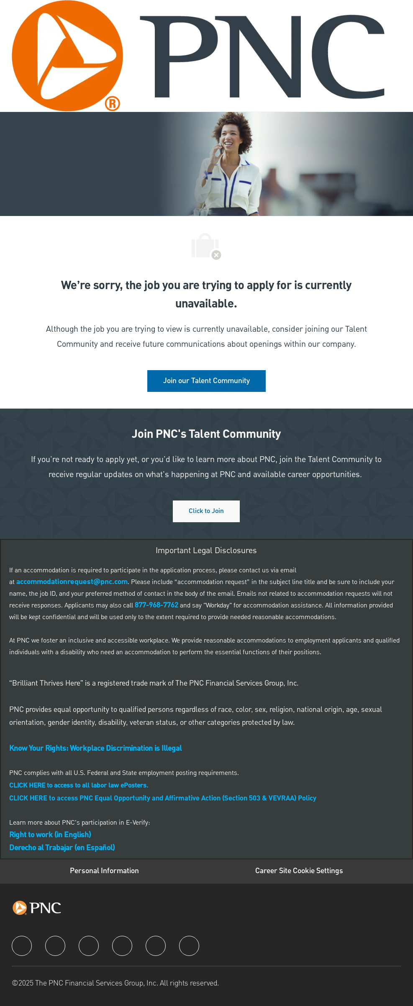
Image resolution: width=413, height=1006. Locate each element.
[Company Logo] (198, 55)
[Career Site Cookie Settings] (299, 871)
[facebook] (22, 946)
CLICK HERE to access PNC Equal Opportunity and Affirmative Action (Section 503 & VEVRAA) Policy (162, 798)
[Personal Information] (104, 871)
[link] (206, 381)
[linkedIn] (55, 946)
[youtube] (156, 946)
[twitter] (89, 946)
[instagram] (122, 946)
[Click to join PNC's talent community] (206, 511)
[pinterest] (189, 946)
